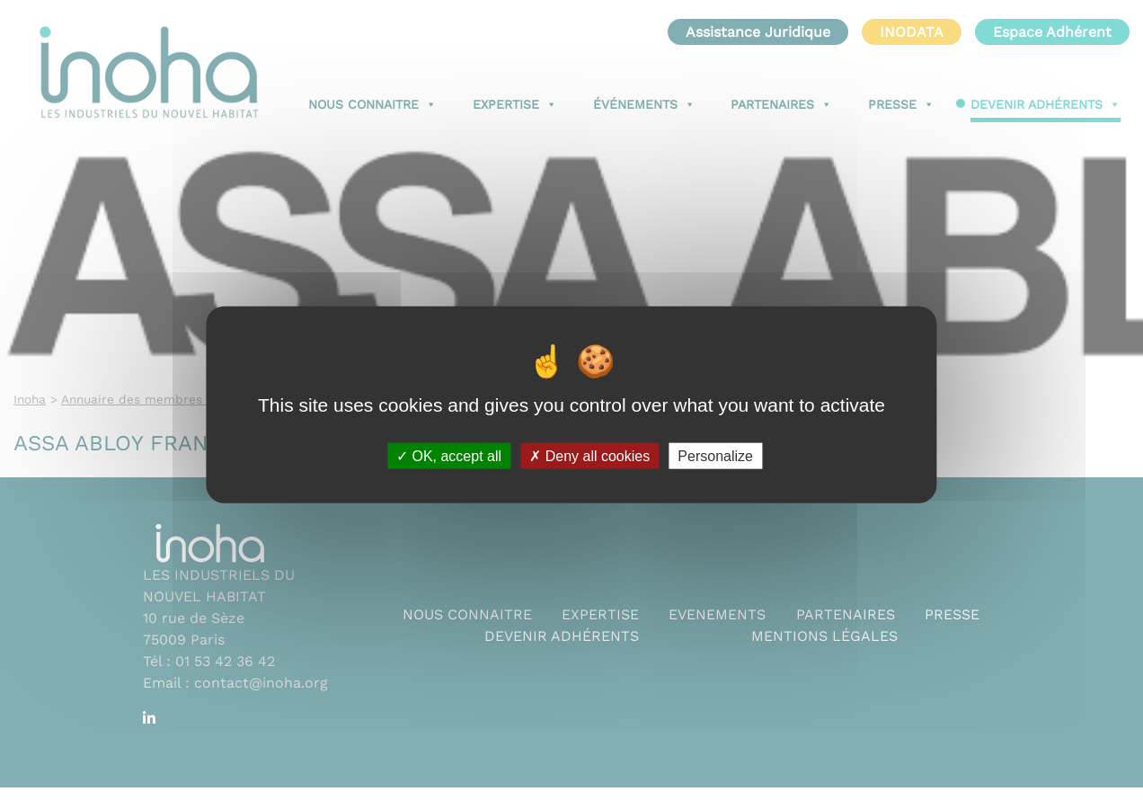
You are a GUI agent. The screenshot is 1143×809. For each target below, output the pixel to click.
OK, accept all (448, 455)
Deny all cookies (589, 455)
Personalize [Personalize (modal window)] (715, 455)
